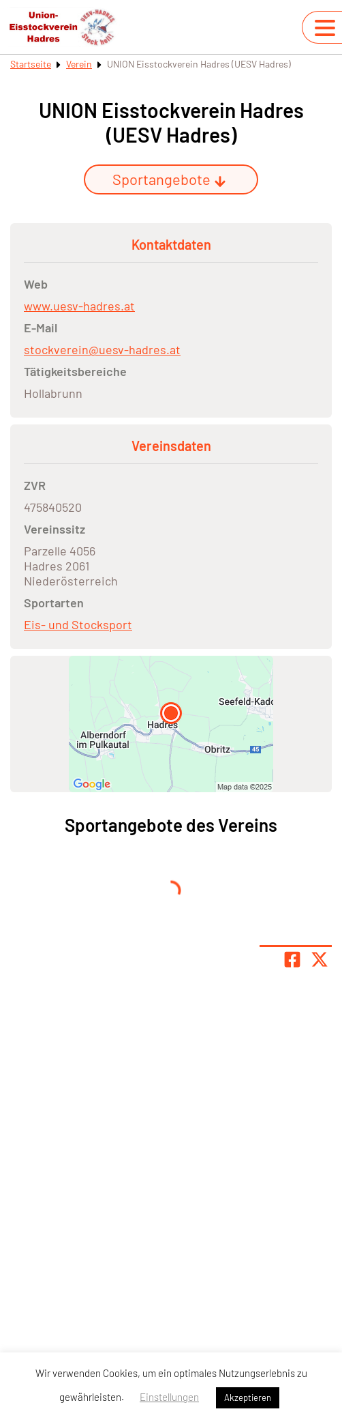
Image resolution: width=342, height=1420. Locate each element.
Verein (79, 64)
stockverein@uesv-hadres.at (102, 349)
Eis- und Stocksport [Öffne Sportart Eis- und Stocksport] (78, 624)
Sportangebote (169, 179)
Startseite (30, 64)
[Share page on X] (319, 959)
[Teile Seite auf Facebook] (292, 959)
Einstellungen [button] (169, 1397)
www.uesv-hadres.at (79, 305)
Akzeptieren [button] (247, 1397)
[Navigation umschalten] (325, 28)
